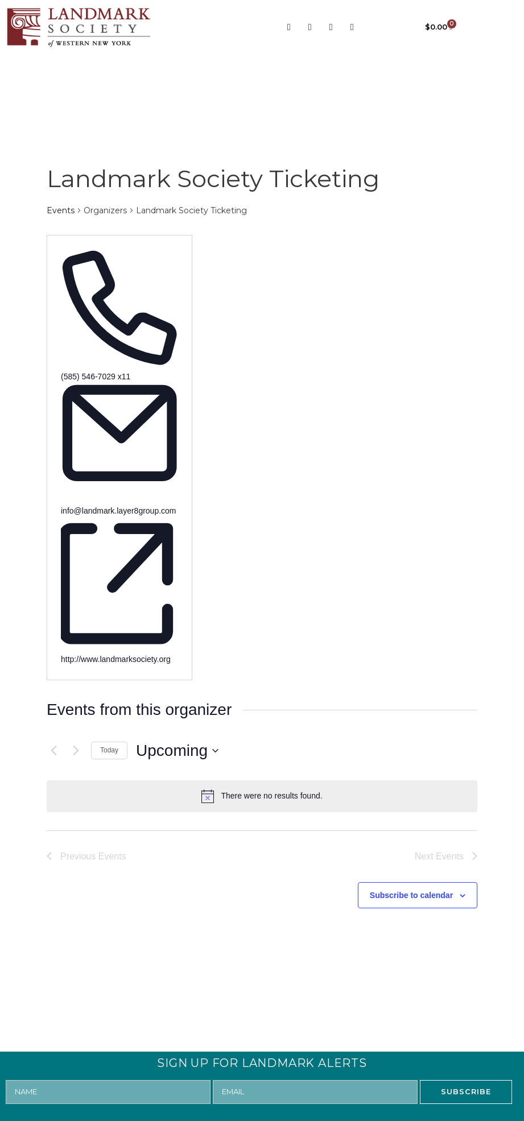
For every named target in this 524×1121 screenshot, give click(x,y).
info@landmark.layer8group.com (118, 510)
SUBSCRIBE (466, 1091)
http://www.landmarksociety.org (116, 659)
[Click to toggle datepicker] (177, 750)
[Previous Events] (53, 751)
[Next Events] (75, 751)
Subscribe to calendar (411, 895)
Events (61, 210)
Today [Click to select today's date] (109, 750)
